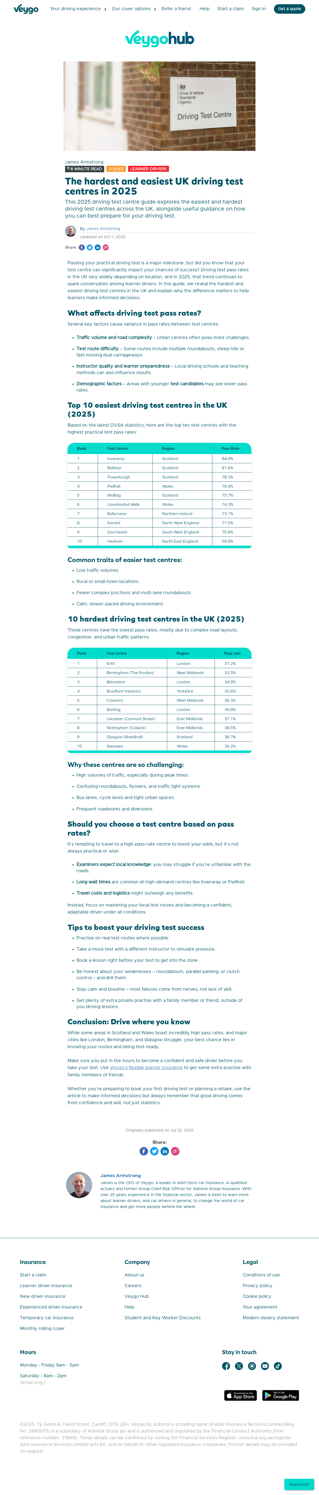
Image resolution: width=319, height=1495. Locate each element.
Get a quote (283, 9)
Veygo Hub (137, 1296)
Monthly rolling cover (42, 1328)
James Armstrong (103, 229)
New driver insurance (43, 1296)
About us (134, 1275)
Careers (133, 1285)
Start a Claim (224, 9)
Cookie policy (257, 1296)
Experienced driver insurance (51, 1307)
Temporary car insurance (47, 1318)
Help (198, 9)
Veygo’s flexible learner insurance (146, 1068)
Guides (116, 169)
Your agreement (260, 1307)
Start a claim (33, 1275)
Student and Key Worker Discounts (163, 1318)
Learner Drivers (148, 169)
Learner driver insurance (46, 1285)
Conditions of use (261, 1275)
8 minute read (84, 169)
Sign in (252, 9)
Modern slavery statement (271, 1318)
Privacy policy (257, 1285)
